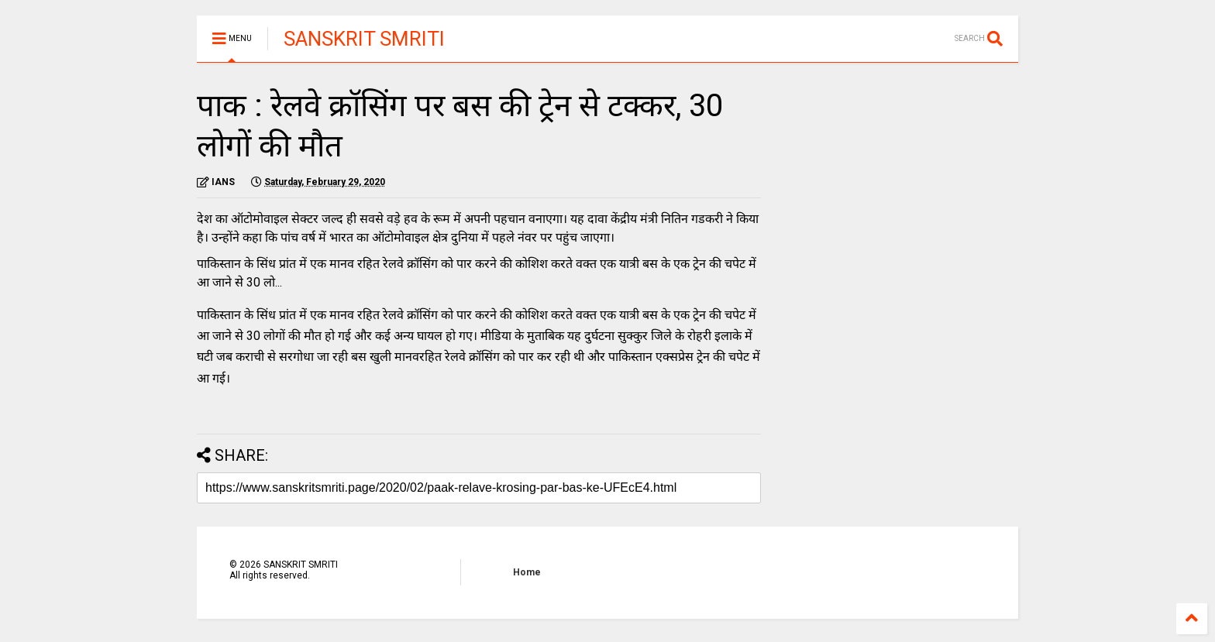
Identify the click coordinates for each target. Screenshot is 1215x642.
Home (527, 572)
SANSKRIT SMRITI (364, 38)
